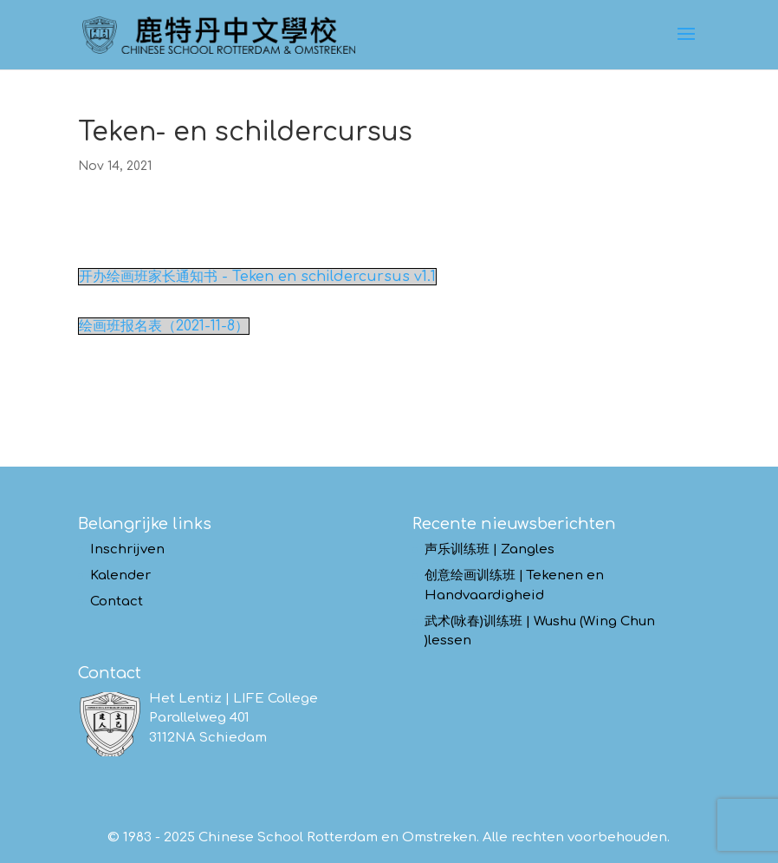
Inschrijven (127, 549)
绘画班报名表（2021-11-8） (164, 326)
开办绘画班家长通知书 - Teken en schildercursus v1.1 (257, 276)
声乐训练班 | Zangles (489, 549)
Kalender (120, 575)
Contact (116, 601)
